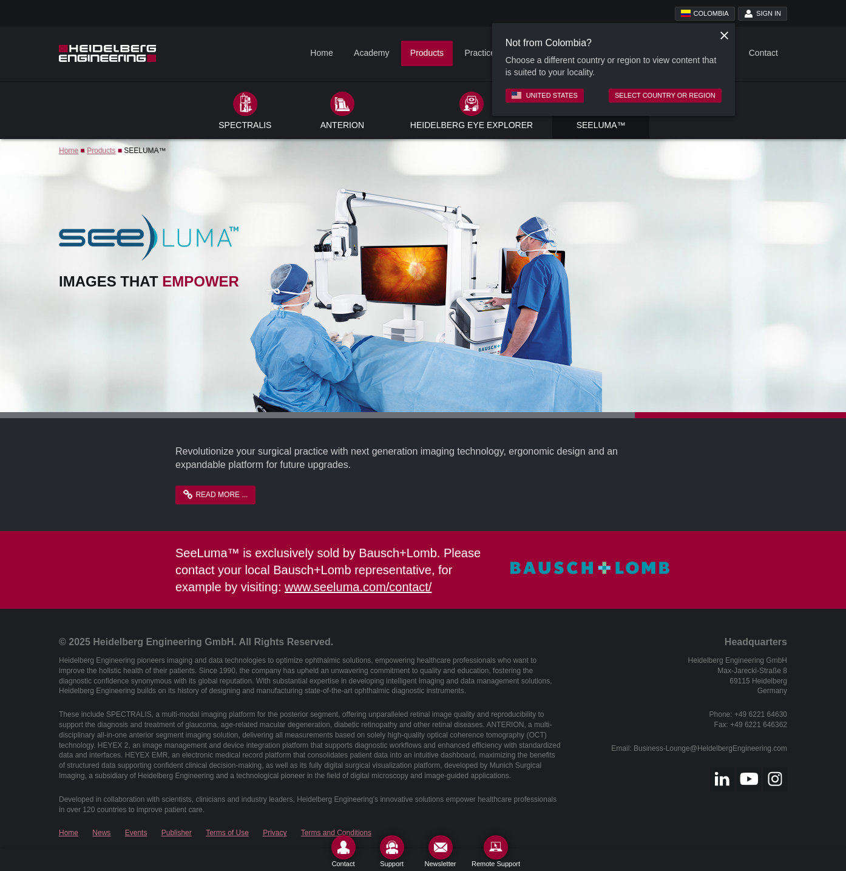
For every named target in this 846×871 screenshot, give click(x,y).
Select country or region (665, 95)
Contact (763, 53)
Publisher (176, 833)
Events (136, 833)
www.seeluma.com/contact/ (358, 587)
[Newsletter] (440, 851)
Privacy (274, 833)
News (101, 833)
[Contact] (343, 851)
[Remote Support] (496, 851)
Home (321, 53)
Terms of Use (227, 833)
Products (427, 53)
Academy (371, 53)
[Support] (392, 851)
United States (545, 95)
